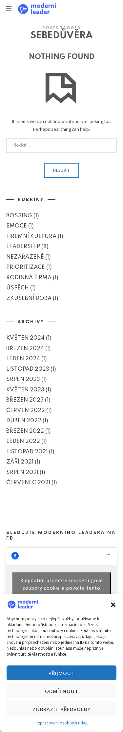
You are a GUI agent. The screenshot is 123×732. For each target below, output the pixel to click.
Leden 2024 (23, 359)
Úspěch (17, 288)
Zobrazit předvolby (61, 709)
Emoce (16, 226)
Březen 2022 (25, 431)
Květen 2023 (25, 389)
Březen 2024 (25, 348)
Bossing (19, 216)
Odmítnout (61, 691)
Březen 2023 (25, 400)
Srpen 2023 (23, 379)
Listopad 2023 (27, 369)
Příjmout (62, 673)
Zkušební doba (28, 298)
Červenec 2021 (28, 482)
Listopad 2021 (27, 451)
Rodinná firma (28, 278)
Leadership (23, 246)
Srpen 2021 (22, 472)
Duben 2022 (23, 421)
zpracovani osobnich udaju (63, 723)
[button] (113, 604)
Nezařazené (25, 257)
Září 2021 (19, 462)
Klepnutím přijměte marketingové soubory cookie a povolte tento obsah (61, 587)
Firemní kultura (31, 236)
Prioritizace (25, 267)
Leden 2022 (23, 441)
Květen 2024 (25, 338)
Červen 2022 (25, 410)
